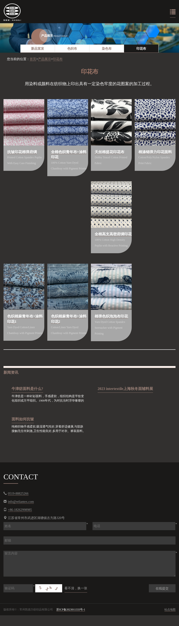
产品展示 (44, 59)
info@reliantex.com (21, 513)
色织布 (72, 48)
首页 (33, 59)
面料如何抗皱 (23, 430)
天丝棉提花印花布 (110, 152)
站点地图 (170, 621)
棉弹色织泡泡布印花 (111, 322)
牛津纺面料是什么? (27, 400)
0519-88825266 (18, 505)
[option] (89, 38)
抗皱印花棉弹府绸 (22, 152)
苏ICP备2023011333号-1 (70, 621)
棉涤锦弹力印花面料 (155, 152)
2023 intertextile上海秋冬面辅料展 (125, 400)
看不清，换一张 (75, 600)
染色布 (107, 48)
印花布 (141, 48)
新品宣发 (37, 48)
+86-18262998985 (20, 521)
